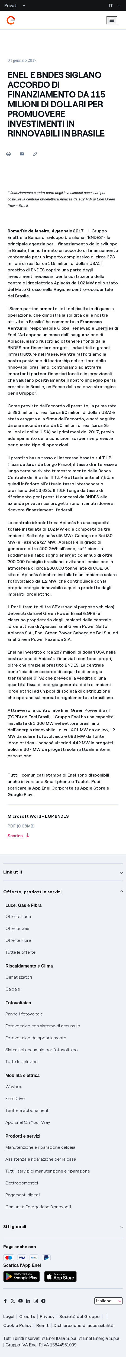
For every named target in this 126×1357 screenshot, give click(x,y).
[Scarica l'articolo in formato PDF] (63, 836)
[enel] (11, 20)
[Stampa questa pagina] (8, 154)
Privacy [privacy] (47, 1316)
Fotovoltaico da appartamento (35, 1037)
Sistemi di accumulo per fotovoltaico (41, 1049)
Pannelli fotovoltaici (24, 1014)
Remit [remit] (42, 1325)
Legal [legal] (8, 1316)
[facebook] (5, 1301)
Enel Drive (15, 1098)
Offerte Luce (18, 916)
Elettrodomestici (21, 1183)
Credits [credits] (27, 1316)
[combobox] (108, 1300)
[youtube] (20, 1301)
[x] (13, 1301)
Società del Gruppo (79, 1316)
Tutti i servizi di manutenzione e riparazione (47, 1171)
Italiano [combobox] (104, 1300)
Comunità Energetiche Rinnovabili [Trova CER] (38, 1206)
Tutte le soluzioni (21, 1061)
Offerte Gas (17, 928)
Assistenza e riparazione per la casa (40, 1159)
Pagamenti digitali (22, 1194)
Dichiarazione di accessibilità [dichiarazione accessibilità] (84, 1325)
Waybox (13, 1086)
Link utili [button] (12, 872)
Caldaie (12, 989)
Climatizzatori (18, 977)
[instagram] (36, 1301)
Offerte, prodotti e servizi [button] (32, 891)
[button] (22, 154)
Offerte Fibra (18, 940)
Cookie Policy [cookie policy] (17, 1325)
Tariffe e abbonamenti (27, 1110)
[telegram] (43, 1301)
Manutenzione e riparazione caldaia (40, 1147)
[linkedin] (28, 1301)
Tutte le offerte (20, 952)
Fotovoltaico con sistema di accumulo (42, 1025)
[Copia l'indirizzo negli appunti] (35, 154)
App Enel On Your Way (27, 1122)
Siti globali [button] (14, 1226)
